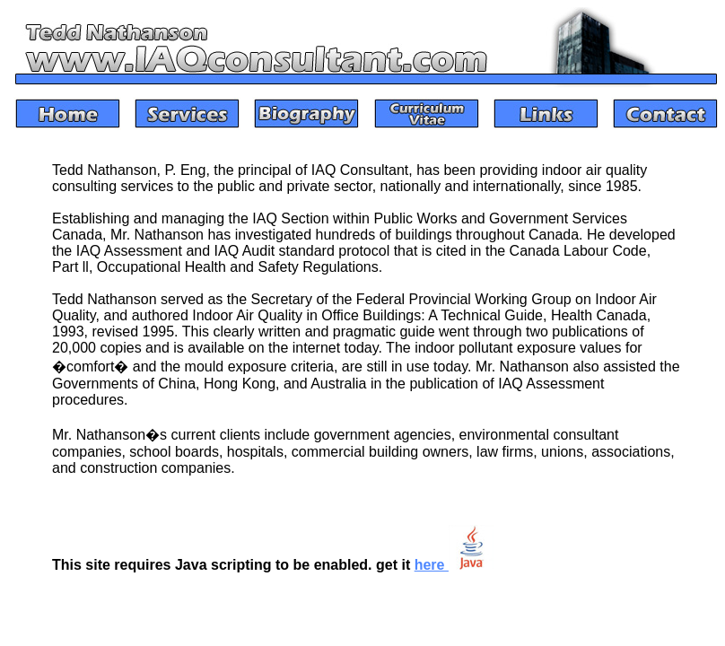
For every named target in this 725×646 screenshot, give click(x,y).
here (454, 564)
